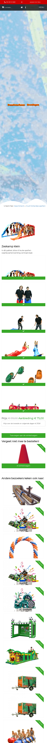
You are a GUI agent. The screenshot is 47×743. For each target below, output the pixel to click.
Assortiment (19, 206)
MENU (41, 7)
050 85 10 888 (10, 2)
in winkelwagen (23, 466)
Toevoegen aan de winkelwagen (23, 435)
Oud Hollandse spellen (35, 206)
